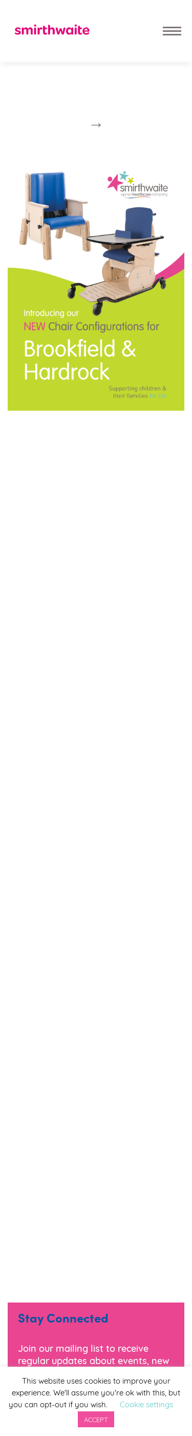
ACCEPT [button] (96, 1419)
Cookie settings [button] (146, 1404)
